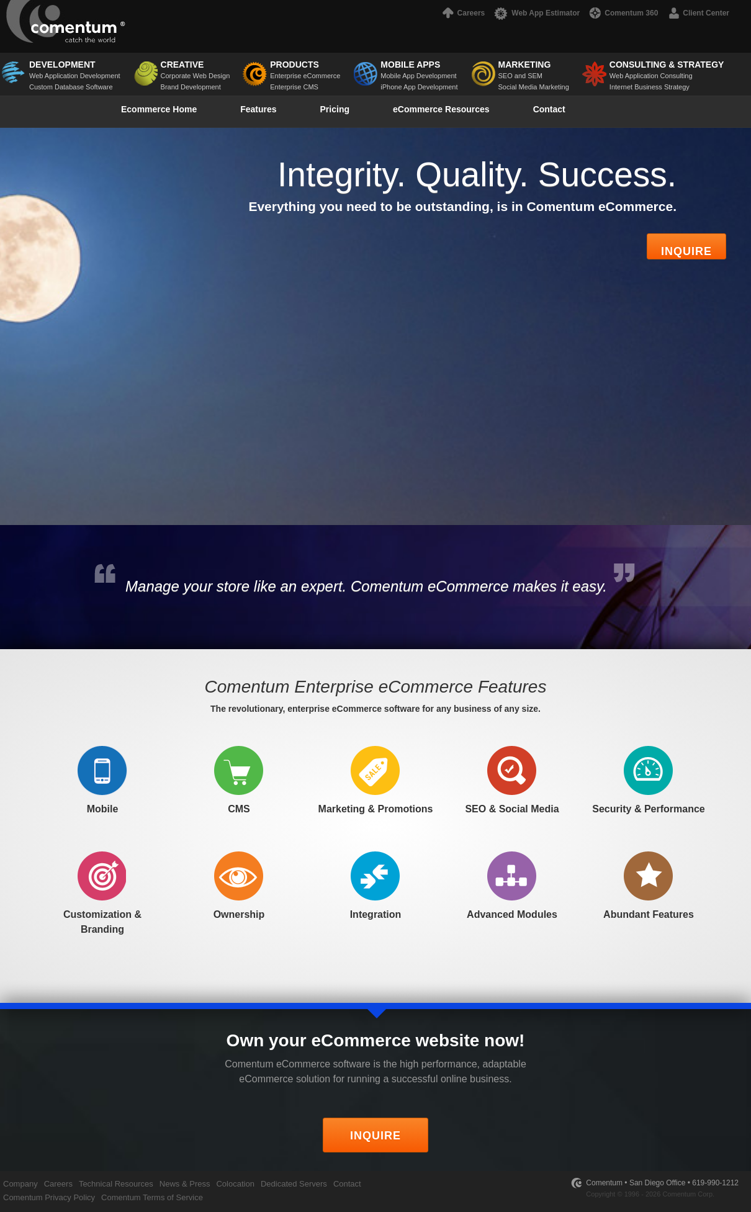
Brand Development (191, 87)
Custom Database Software (71, 87)
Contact (549, 109)
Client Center (698, 13)
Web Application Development (74, 69)
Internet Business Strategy (649, 87)
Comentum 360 (623, 13)
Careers (462, 13)
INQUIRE (375, 1135)
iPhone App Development (418, 87)
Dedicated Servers (294, 1183)
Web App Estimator (537, 13)
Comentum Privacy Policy (49, 1197)
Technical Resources (116, 1183)
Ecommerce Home (159, 109)
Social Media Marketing (533, 87)
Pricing (334, 109)
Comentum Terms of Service (152, 1197)
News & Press (185, 1183)
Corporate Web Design (195, 69)
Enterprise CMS (294, 87)
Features (258, 109)
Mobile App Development (418, 75)
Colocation (235, 1183)
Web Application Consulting (666, 69)
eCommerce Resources (441, 109)
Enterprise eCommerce (305, 75)
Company (20, 1183)
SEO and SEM (533, 69)
